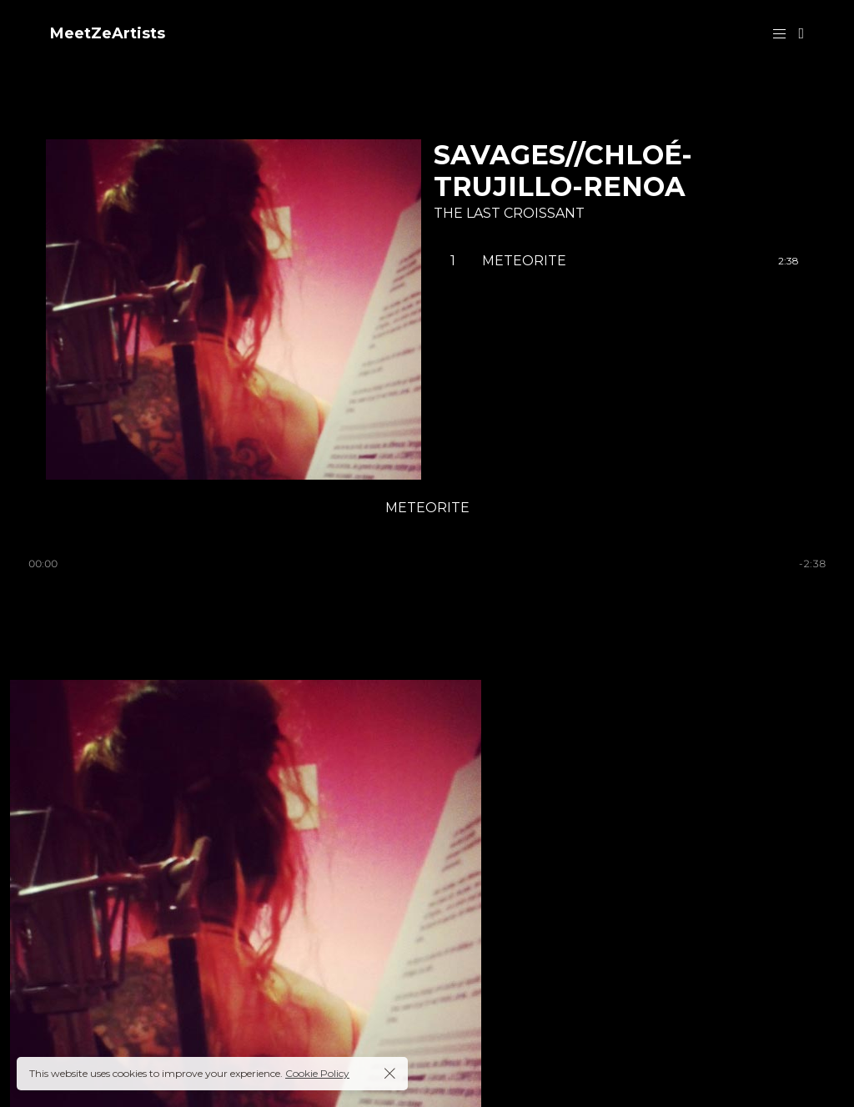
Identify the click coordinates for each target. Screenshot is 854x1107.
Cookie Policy (317, 1073)
